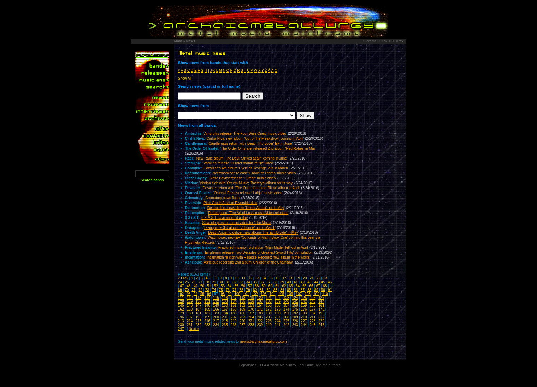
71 (193, 290)
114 (207, 298)
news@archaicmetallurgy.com (263, 341)
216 (207, 321)
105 (281, 294)
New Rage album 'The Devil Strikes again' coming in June (241, 158)
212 (321, 317)
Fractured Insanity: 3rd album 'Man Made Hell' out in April (263, 247)
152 (243, 305)
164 (198, 309)
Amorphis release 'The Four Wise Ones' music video (245, 133)
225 (286, 321)
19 (298, 278)
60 (270, 286)
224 (278, 321)
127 (321, 298)
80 (255, 290)
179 (181, 313)
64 (298, 286)
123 (286, 298)
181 (198, 313)
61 (277, 286)
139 (278, 302)
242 (286, 325)
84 (282, 290)
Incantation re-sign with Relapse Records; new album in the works (258, 257)
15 (271, 278)
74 (214, 290)
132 (216, 302)
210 (304, 317)
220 (243, 321)
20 (305, 278)
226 (295, 321)
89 (316, 290)
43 (309, 282)
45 (323, 282)
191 (286, 313)
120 (260, 298)
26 (193, 282)
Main (178, 41)
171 (260, 309)
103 (264, 294)
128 (181, 302)
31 (228, 282)
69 (180, 290)
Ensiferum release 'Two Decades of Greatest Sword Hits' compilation (259, 252)
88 (309, 290)
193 (304, 313)
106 (290, 294)
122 (278, 298)
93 (188, 294)
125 (304, 298)
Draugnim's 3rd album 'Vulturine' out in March (239, 228)
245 (312, 325)
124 (295, 298)
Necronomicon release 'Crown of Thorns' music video (254, 173)
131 (207, 302)
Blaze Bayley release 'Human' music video (242, 178)
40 (289, 282)
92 (182, 294)
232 (198, 325)
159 (304, 305)
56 (243, 286)
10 (236, 278)
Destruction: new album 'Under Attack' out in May (245, 208)
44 (316, 282)
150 (225, 305)
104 (273, 294)
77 (234, 290)
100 (237, 294)
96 (209, 294)
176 (304, 309)
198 (198, 317)
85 (289, 290)
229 (321, 321)
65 (304, 286)
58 (257, 286)
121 (269, 298)
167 (225, 309)
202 (234, 317)
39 (282, 282)
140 (286, 302)
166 (216, 309)
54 (229, 286)
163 (190, 309)
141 (295, 302)
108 (308, 294)
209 (295, 317)
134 (234, 302)
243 (295, 325)
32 (234, 282)
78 (241, 290)
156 (278, 305)
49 (195, 286)
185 (234, 313)
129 (190, 302)
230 (181, 325)
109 (316, 294)
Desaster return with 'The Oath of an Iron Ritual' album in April (251, 188)
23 (325, 278)
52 (216, 286)
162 (181, 309)
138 (269, 302)
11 (244, 278)
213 (181, 321)
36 (262, 282)
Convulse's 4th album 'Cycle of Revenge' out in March (245, 168)
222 (260, 321)
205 (260, 317)
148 (207, 305)
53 (223, 286)
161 (321, 305)
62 (284, 286)
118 (243, 298)
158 (295, 305)
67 (318, 286)
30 (221, 282)
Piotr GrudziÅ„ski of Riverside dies (230, 203)
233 (207, 325)
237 (243, 325)
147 (198, 305)
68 (325, 286)
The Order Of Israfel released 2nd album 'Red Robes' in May (268, 148)
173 (278, 309)
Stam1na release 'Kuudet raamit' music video (237, 163)
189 (269, 313)
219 (234, 321)
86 (296, 290)
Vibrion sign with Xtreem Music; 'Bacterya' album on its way (246, 183)
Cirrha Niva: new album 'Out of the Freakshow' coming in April (255, 138)
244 (304, 325)
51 (209, 286)
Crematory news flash (222, 198)
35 (255, 282)
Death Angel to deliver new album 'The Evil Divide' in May (253, 233)
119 (251, 298)
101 (246, 294)
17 (284, 278)
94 (195, 294)
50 (202, 286)
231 (190, 325)
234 (216, 325)
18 (291, 278)
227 (304, 321)
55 (236, 286)
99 (229, 294)
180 (190, 313)
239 (260, 325)
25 (187, 282)
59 (264, 286)
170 (251, 309)
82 (268, 290)
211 (312, 317)
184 (225, 313)
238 (251, 325)
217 (216, 321)
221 (251, 321)
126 (312, 298)
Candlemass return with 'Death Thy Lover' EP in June (250, 143)
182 (207, 313)
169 (243, 309)
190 (278, 313)
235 (225, 325)
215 (198, 321)
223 (269, 321)
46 (330, 282)
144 (321, 302)
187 (251, 313)
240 (269, 325)
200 (216, 317)
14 (264, 278)
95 (202, 294)
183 (216, 313)
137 (260, 302)
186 (243, 313)
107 (299, 294)
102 (255, 294)
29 (214, 282)
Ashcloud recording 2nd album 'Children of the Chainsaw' (248, 262)
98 (223, 294)
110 (325, 294)
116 (225, 298)
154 (260, 305)
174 (286, 309)
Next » (194, 329)
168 (234, 309)
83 (275, 290)
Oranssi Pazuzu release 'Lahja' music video (248, 193)
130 (198, 302)
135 (243, 302)
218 (225, 321)
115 (216, 298)
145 (181, 305)
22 (318, 278)
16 (277, 278)
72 (200, 290)
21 (311, 278)
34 (248, 282)
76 (228, 290)
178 (321, 309)
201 (225, 317)
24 (180, 282)
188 (260, 313)
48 (188, 286)
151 (234, 305)
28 (207, 282)
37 (268, 282)
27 (200, 282)
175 (295, 309)
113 (198, 298)
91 (330, 290)
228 (312, 321)
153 (251, 305)
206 (269, 317)
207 (278, 317)
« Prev (183, 278)
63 (291, 286)
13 (257, 278)
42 (303, 282)
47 (182, 286)
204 (251, 317)
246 (321, 325)
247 (181, 329)
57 (250, 286)
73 (207, 290)
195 (321, 313)
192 (295, 313)
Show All (184, 78)
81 (262, 290)
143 (312, 302)
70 (187, 290)
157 (286, 305)
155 (269, 305)
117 (234, 298)
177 (312, 309)
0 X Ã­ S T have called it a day (224, 218)
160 (312, 305)
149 (216, 305)
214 (190, 321)
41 (296, 282)
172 (269, 309)
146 (190, 305)
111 (181, 298)
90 (323, 290)
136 (251, 302)
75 (221, 290)
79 (248, 290)
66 (311, 286)
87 (303, 290)
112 (190, 298)
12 (250, 278)
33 (241, 282)
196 (181, 317)
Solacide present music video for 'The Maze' (236, 223)
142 (304, 302)
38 (275, 282)
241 (278, 325)
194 (312, 313)
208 (286, 317)
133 (225, 302)
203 (243, 317)
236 (234, 325)
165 (207, 309)
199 (207, 317)
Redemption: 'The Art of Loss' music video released (248, 213)
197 (190, 317)
